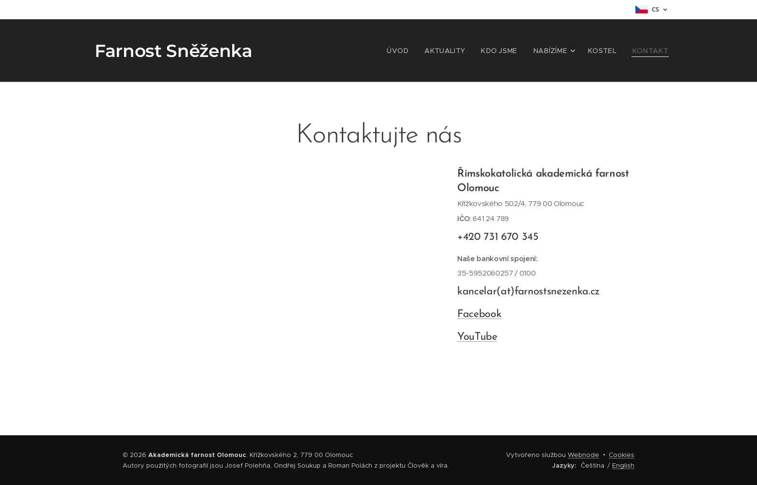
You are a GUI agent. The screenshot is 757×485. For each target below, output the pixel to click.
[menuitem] (420, 51)
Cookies (621, 455)
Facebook (479, 314)
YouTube (477, 336)
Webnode (583, 455)
